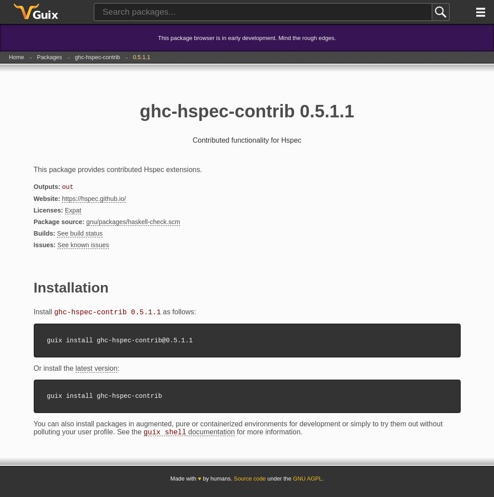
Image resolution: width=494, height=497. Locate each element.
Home (16, 57)
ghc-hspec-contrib (97, 57)
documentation (189, 438)
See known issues (83, 245)
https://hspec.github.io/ (94, 199)
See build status (79, 234)
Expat (73, 211)
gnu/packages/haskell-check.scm (133, 222)
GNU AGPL (307, 484)
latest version (96, 372)
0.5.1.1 (141, 57)
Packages (49, 57)
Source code (250, 484)
